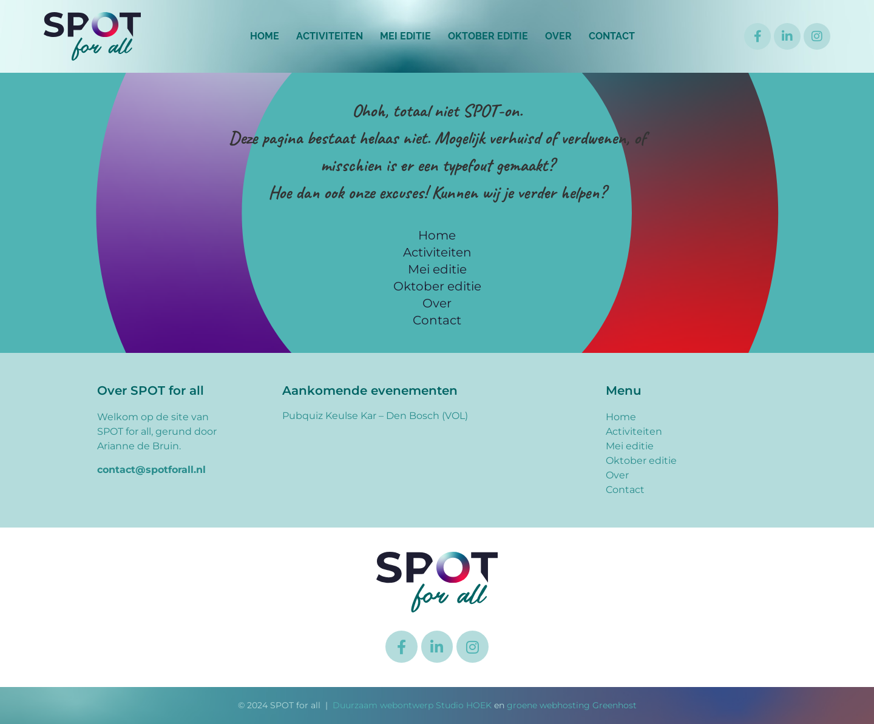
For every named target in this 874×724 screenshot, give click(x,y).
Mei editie (405, 36)
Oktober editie (488, 36)
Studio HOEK (464, 705)
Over (558, 36)
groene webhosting (548, 705)
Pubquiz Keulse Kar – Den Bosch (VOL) (375, 415)
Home (264, 36)
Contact (612, 36)
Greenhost (614, 705)
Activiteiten (329, 36)
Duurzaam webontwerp (383, 705)
